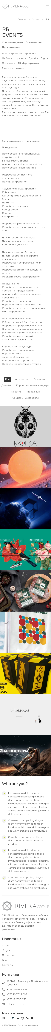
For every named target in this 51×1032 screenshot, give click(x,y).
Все (4, 53)
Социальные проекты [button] (25, 397)
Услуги (6, 950)
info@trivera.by (15, 1004)
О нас (5, 945)
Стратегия (15, 53)
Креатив (21, 58)
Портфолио (9, 955)
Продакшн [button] (33, 391)
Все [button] (7, 379)
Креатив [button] (16, 391)
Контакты (7, 965)
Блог (5, 960)
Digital (45, 58)
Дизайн (33, 58)
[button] (47, 6)
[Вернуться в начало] (15, 6)
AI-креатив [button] (21, 379)
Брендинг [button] (40, 379)
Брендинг (30, 53)
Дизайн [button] (6, 385)
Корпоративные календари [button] (33, 385)
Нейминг (7, 58)
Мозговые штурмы (13, 68)
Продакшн (8, 63)
